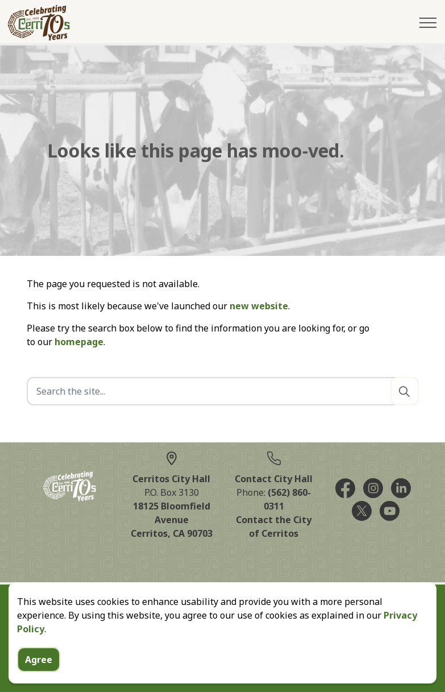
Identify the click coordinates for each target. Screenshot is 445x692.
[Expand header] (428, 22)
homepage (79, 341)
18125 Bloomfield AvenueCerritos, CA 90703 (172, 520)
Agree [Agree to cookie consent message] (38, 673)
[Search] (404, 391)
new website (259, 306)
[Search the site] (223, 391)
